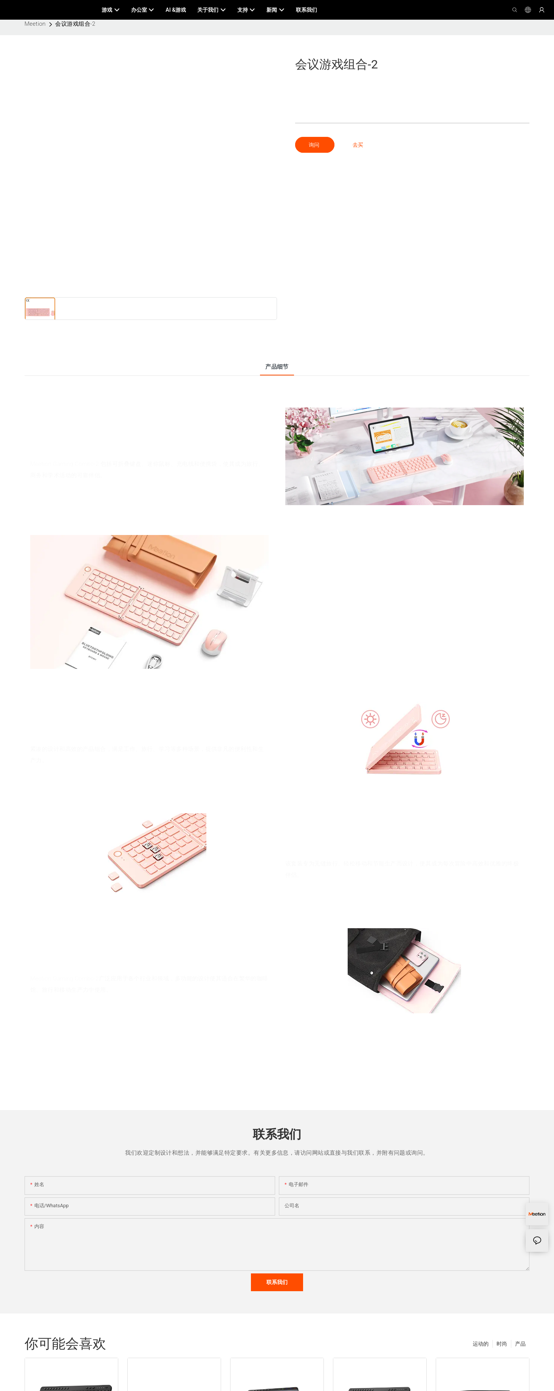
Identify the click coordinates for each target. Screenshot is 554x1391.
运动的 (481, 1344)
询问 (314, 145)
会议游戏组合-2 (75, 23)
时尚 (502, 1344)
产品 (520, 1344)
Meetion (35, 23)
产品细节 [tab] (277, 366)
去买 (358, 145)
